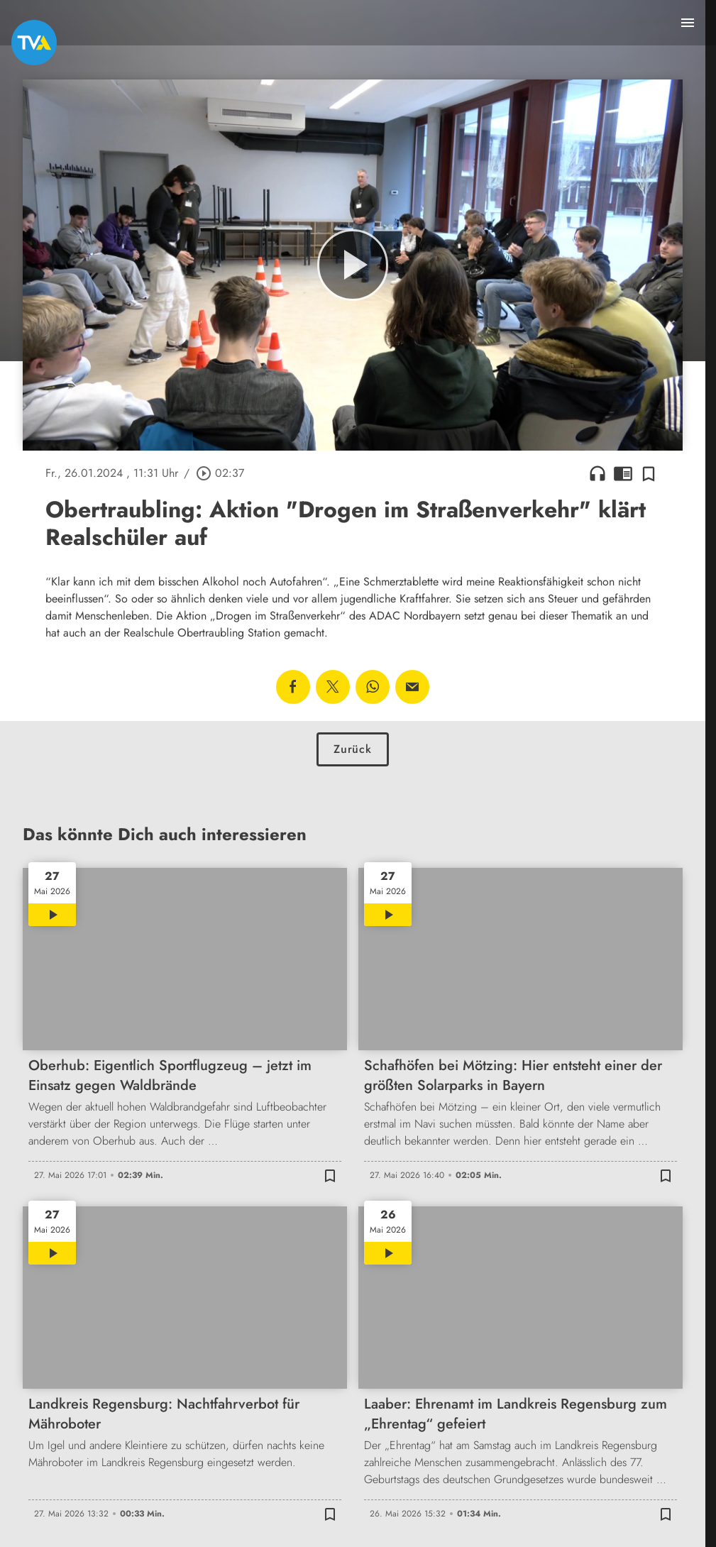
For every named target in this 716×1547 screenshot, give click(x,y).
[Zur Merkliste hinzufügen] (648, 473)
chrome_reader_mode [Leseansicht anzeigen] (623, 473)
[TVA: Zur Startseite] (34, 42)
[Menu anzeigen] (688, 23)
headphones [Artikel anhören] (597, 473)
